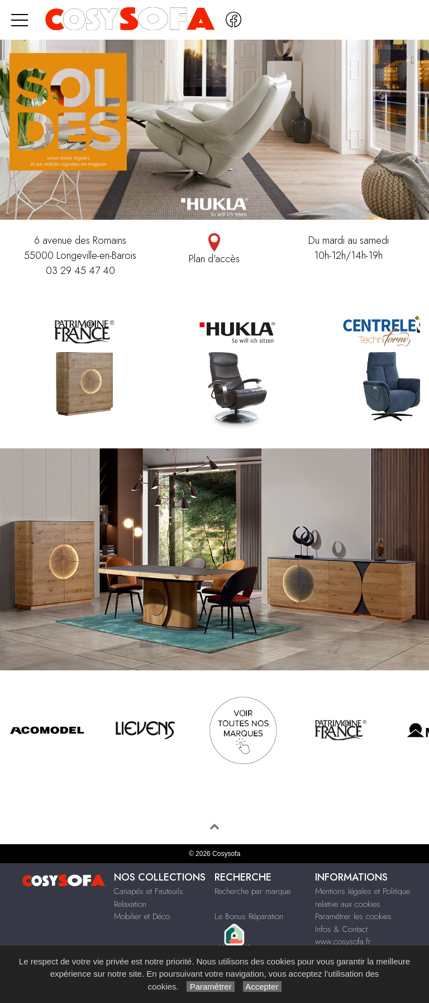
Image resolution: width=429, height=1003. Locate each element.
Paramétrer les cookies (353, 916)
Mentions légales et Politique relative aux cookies (362, 897)
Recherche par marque (252, 891)
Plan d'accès (214, 249)
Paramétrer (210, 986)
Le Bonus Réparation (248, 916)
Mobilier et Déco (142, 916)
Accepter (262, 986)
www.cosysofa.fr (343, 941)
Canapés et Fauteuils (148, 891)
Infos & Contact (341, 929)
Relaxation (130, 904)
